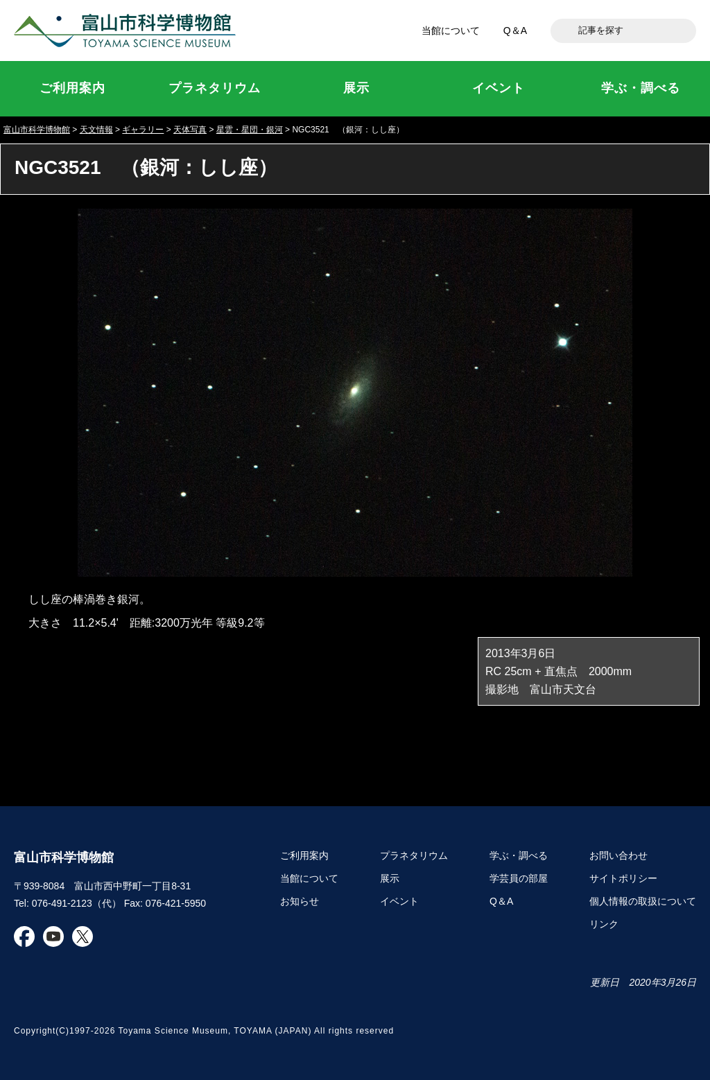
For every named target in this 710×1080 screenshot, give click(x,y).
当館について (451, 30)
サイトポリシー (623, 878)
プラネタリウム (414, 855)
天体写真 (190, 129)
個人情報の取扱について (642, 901)
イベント (399, 901)
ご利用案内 (304, 855)
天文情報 (96, 129)
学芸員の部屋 (519, 878)
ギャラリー (143, 129)
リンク (603, 924)
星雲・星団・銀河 (249, 129)
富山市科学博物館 (128, 30)
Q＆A (515, 30)
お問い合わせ (618, 855)
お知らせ (299, 901)
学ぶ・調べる (519, 855)
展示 (389, 878)
